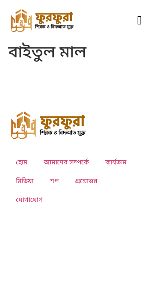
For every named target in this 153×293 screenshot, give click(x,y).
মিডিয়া (24, 181)
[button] (139, 20)
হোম (21, 162)
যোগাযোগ (29, 200)
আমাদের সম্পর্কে (66, 162)
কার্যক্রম (115, 162)
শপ (54, 181)
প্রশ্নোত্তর (86, 181)
